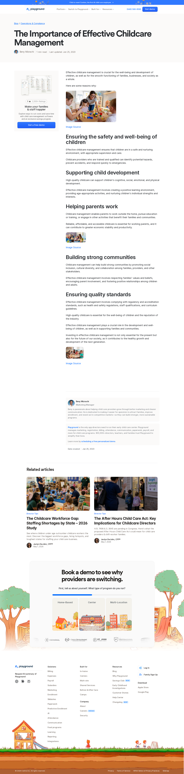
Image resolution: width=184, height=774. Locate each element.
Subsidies (52, 685)
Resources (107, 9)
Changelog (117, 702)
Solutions (52, 666)
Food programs (54, 727)
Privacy (111, 771)
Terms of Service (123, 771)
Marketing (52, 690)
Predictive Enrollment (57, 708)
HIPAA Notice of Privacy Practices (146, 771)
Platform (61, 9)
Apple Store (143, 687)
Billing (50, 671)
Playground (73, 427)
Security (84, 715)
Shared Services (87, 685)
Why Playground (120, 676)
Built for (95, 9)
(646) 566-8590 (134, 9)
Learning (52, 732)
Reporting (52, 736)
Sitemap (166, 771)
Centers (83, 676)
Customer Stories (120, 692)
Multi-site (84, 680)
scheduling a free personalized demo (98, 441)
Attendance (53, 718)
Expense (51, 676)
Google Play (143, 692)
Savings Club (118, 680)
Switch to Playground (78, 9)
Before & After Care (89, 690)
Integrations (53, 741)
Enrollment (52, 694)
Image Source (73, 126)
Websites (52, 699)
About (82, 706)
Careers (83, 711)
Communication (55, 722)
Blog (16, 23)
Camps (83, 694)
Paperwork (52, 704)
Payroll (51, 680)
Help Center (117, 697)
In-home (84, 671)
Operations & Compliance (33, 23)
